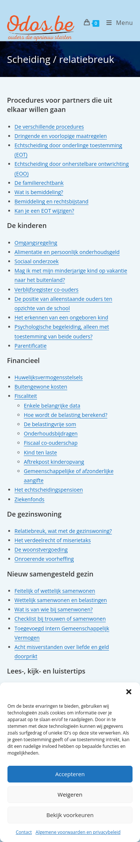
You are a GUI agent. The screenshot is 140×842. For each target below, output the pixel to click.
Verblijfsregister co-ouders (47, 289)
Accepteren (70, 774)
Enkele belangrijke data (52, 405)
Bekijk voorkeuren (69, 815)
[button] (129, 691)
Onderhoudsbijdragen (51, 433)
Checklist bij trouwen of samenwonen (60, 618)
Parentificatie (31, 345)
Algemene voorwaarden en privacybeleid (78, 832)
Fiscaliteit (26, 395)
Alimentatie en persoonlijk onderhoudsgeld (67, 252)
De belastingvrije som (50, 424)
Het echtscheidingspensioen (49, 489)
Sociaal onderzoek (37, 261)
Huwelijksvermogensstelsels (49, 377)
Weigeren (69, 794)
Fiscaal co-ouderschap (51, 442)
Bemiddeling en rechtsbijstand (51, 201)
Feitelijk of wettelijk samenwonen (55, 590)
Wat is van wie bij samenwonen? (54, 609)
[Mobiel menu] (117, 23)
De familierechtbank (39, 182)
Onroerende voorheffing (44, 558)
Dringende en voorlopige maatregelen (61, 135)
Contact (24, 832)
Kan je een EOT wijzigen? (44, 210)
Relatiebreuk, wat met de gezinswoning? (63, 530)
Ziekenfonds (29, 499)
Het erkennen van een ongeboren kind (61, 317)
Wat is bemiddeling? (39, 192)
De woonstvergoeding (41, 549)
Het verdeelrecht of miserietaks (53, 540)
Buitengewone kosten (41, 386)
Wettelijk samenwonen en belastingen (61, 600)
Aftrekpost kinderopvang (54, 461)
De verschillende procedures (49, 126)
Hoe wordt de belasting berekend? (66, 414)
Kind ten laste (40, 452)
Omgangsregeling (36, 242)
